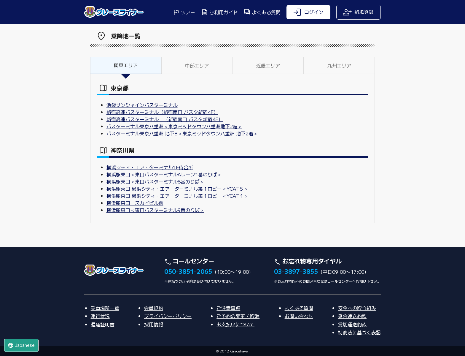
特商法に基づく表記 (359, 332)
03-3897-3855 (296, 271)
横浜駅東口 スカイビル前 (134, 202)
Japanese (21, 345)
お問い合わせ (299, 315)
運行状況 (100, 315)
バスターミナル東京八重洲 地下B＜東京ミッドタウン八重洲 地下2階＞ (182, 133)
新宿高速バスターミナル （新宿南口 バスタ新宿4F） (164, 119)
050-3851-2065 (188, 271)
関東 (126, 65)
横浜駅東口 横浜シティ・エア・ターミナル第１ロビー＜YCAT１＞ (177, 195)
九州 (339, 65)
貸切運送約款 (352, 324)
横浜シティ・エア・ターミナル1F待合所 (149, 167)
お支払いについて (235, 324)
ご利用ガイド (219, 12)
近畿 (268, 65)
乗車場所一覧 (105, 307)
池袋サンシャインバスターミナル (142, 104)
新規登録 (358, 12)
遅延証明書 (102, 324)
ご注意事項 (228, 307)
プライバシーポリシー (168, 315)
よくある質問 (262, 12)
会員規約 (153, 307)
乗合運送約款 (352, 315)
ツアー (184, 12)
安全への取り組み (357, 307)
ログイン (307, 12)
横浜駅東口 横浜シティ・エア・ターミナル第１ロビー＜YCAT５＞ (177, 188)
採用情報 (153, 324)
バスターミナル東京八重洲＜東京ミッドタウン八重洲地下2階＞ (174, 126)
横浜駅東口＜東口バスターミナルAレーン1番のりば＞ (164, 174)
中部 (197, 65)
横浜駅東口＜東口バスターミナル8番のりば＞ (155, 181)
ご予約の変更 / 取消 (237, 315)
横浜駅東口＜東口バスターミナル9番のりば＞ (155, 209)
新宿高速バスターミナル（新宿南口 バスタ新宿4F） (162, 111)
